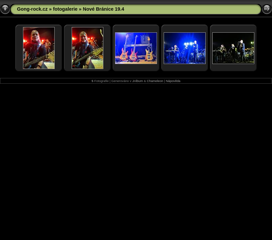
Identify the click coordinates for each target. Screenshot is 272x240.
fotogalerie (65, 9)
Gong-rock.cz (32, 9)
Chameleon (155, 81)
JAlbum (137, 81)
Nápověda (173, 81)
